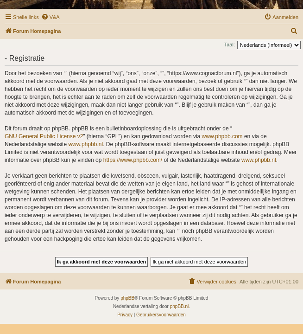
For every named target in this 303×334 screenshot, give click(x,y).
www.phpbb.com (222, 136)
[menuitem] (50, 17)
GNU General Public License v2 (44, 136)
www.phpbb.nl (85, 144)
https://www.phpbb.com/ (132, 160)
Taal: (229, 44)
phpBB (127, 298)
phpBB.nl (179, 306)
